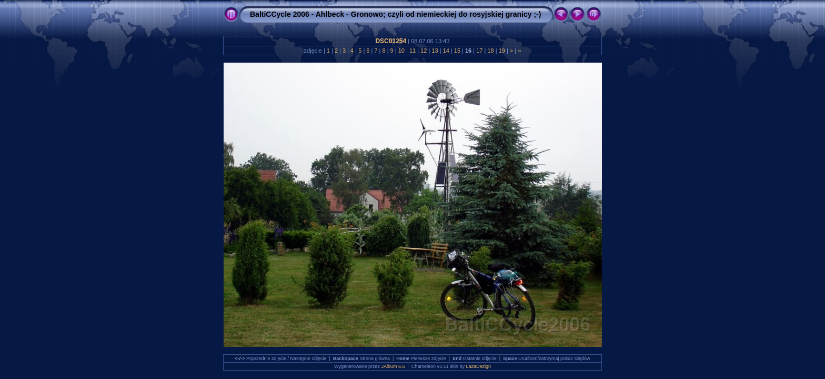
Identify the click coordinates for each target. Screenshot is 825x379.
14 (445, 50)
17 (479, 50)
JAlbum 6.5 (393, 366)
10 (401, 50)
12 (423, 50)
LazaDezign (478, 366)
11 (412, 50)
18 (490, 50)
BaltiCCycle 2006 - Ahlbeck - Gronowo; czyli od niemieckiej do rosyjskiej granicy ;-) (395, 14)
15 (457, 50)
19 (502, 50)
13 (434, 50)
